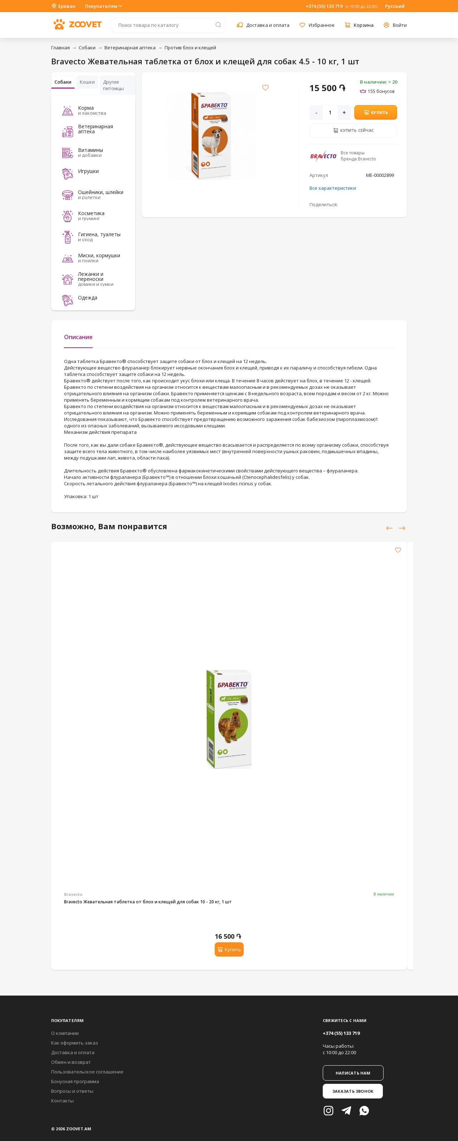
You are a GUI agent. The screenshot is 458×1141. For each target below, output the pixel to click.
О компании (65, 1033)
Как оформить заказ (74, 1043)
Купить (376, 112)
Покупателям (104, 6)
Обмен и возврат (71, 1062)
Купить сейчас (353, 130)
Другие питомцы (113, 85)
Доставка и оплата (72, 1052)
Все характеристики (333, 188)
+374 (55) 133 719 (324, 6)
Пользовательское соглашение (87, 1071)
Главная (60, 47)
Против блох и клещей (190, 47)
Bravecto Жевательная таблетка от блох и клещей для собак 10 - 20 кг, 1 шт (148, 902)
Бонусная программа (75, 1081)
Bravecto (73, 894)
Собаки (87, 47)
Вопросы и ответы (72, 1091)
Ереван (63, 6)
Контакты (62, 1100)
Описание (78, 337)
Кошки (87, 82)
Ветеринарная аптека (130, 47)
